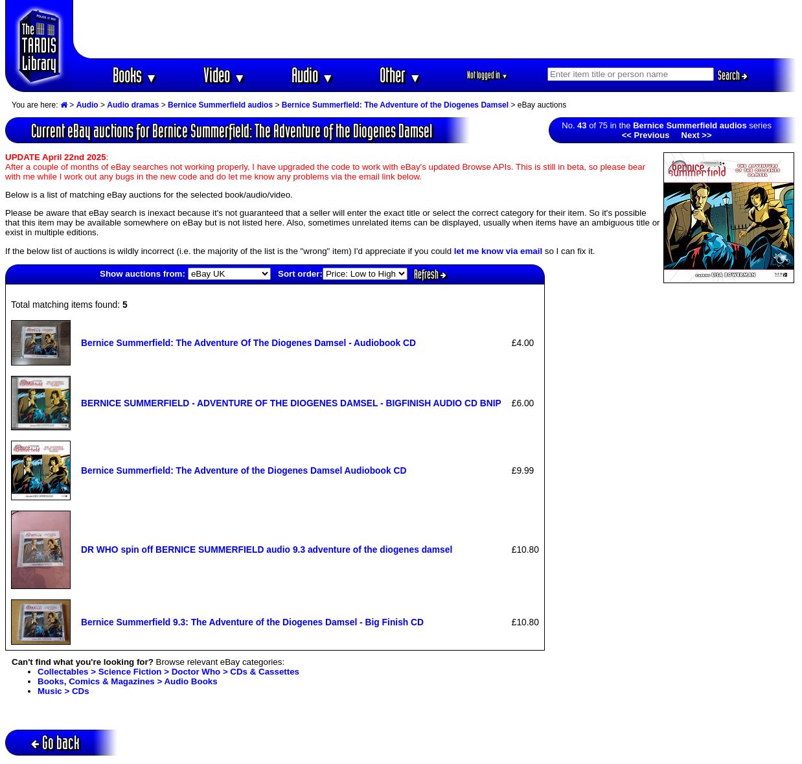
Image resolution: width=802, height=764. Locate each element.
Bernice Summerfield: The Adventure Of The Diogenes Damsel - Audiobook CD (248, 343)
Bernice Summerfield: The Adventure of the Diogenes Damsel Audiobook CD (243, 470)
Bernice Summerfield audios (220, 105)
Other (400, 75)
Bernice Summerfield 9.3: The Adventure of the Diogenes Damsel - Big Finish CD (252, 622)
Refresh (430, 274)
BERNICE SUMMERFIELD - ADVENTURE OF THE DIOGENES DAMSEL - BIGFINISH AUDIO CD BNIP (291, 403)
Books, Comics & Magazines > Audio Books (128, 681)
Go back (55, 742)
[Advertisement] (435, 29)
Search (733, 75)
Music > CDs (63, 691)
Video (224, 75)
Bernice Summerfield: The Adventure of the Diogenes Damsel (395, 105)
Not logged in (487, 74)
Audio (313, 75)
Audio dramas (133, 105)
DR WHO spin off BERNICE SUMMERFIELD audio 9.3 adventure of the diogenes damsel (266, 549)
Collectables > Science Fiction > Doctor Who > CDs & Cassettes (168, 672)
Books (135, 75)
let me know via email (498, 251)
